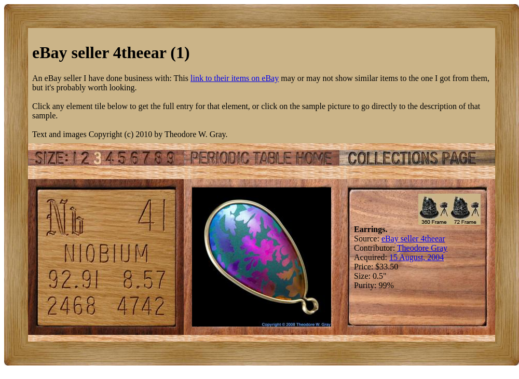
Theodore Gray (422, 247)
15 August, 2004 (416, 257)
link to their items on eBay (234, 78)
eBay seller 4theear (413, 238)
